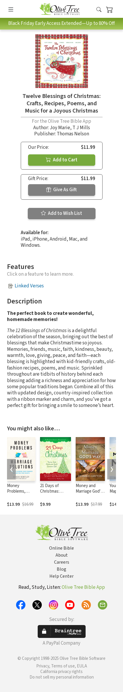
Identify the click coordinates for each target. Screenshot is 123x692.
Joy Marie (60, 127)
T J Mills (81, 127)
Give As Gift (61, 189)
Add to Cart (61, 159)
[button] (98, 10)
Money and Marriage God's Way (89, 491)
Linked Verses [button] (29, 285)
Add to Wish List (61, 213)
